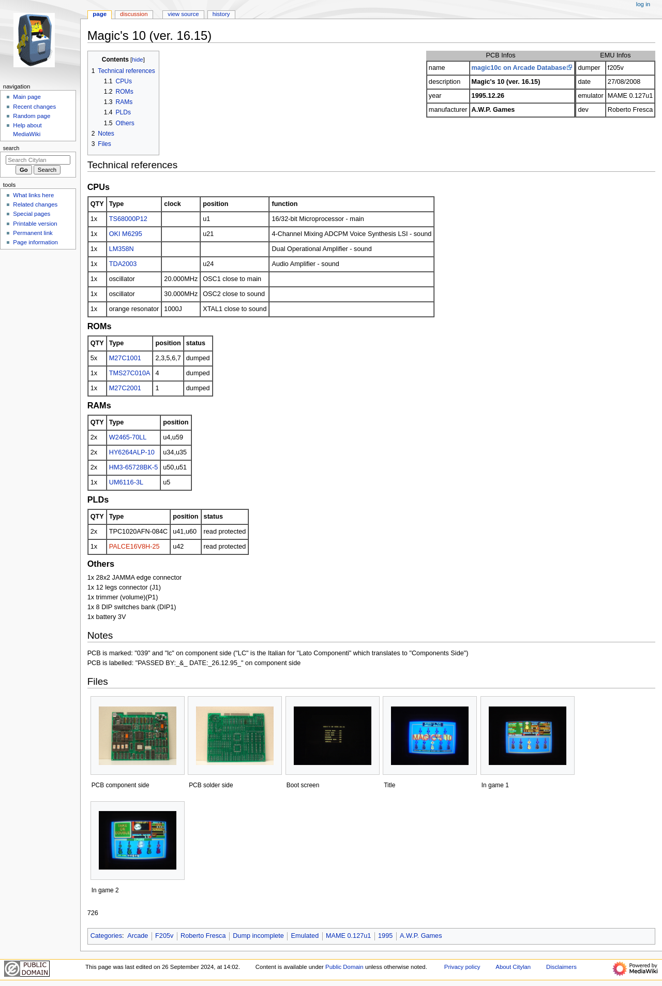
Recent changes (34, 107)
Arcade (137, 935)
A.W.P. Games (421, 935)
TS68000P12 (128, 219)
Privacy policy (462, 967)
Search (11, 148)
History (221, 14)
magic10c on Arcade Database (519, 67)
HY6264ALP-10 (132, 452)
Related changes (35, 204)
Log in (643, 4)
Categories (106, 935)
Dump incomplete (258, 935)
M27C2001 (125, 388)
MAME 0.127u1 (348, 935)
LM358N (121, 249)
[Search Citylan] (38, 160)
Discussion (133, 14)
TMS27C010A (130, 373)
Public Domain (344, 967)
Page (100, 14)
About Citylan (513, 967)
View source (183, 14)
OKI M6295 (125, 234)
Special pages (31, 214)
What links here (33, 195)
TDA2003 (123, 264)
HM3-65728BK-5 (133, 467)
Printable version (35, 223)
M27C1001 (125, 358)
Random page (31, 116)
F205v (164, 935)
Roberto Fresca (202, 935)
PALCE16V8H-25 (134, 546)
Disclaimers (561, 967)
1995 (385, 935)
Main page (27, 97)
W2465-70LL (128, 437)
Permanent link (32, 233)
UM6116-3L (126, 482)
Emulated (305, 935)
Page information (35, 242)
